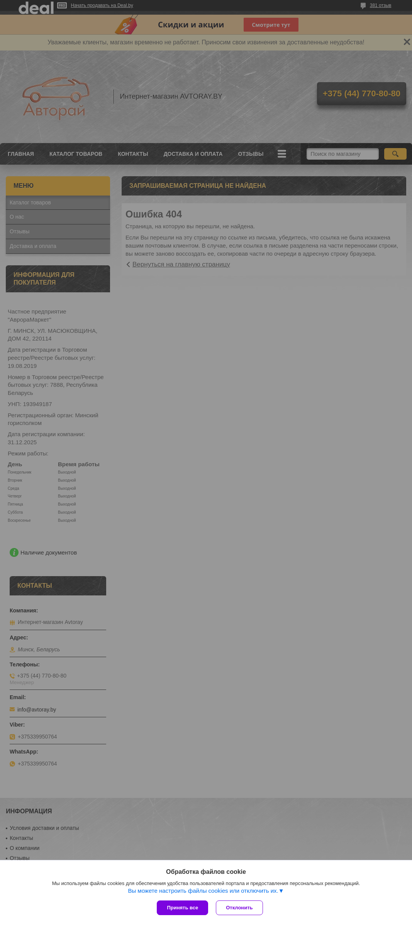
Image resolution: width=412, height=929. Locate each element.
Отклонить (239, 907)
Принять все (182, 907)
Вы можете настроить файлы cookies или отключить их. (203, 890)
